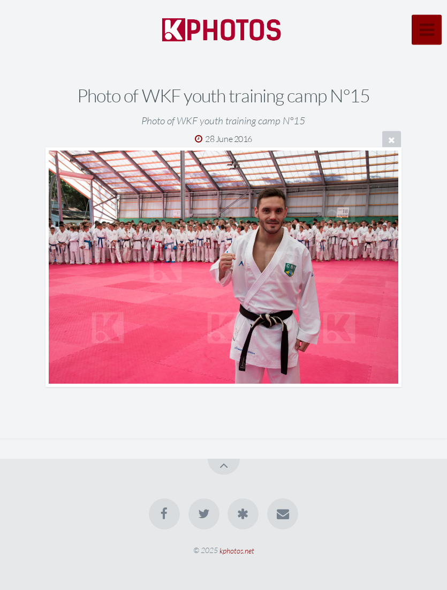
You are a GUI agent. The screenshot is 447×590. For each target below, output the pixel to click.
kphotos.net (236, 550)
